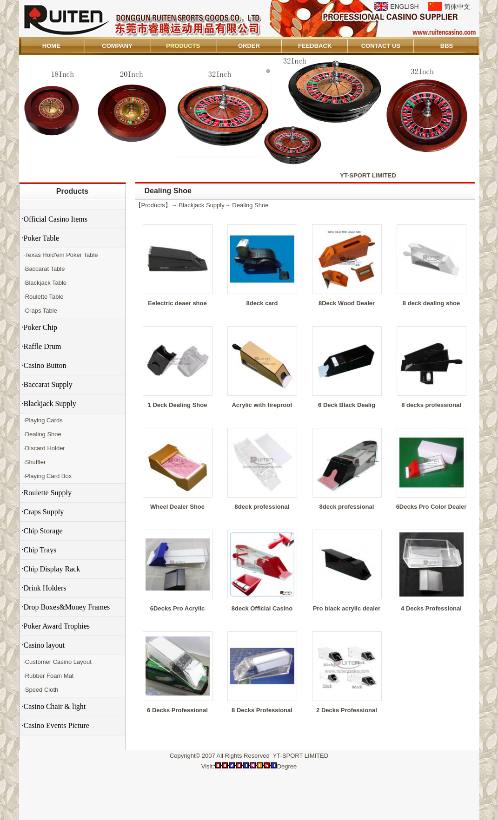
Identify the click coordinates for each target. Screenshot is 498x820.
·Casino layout (43, 645)
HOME (51, 45)
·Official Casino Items (54, 219)
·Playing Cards (42, 420)
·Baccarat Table (43, 268)
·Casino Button (44, 365)
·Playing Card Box (47, 475)
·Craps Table (39, 310)
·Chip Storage (42, 531)
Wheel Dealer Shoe (177, 506)
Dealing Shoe (250, 205)
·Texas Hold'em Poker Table (60, 254)
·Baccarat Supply (47, 384)
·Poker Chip (39, 327)
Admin (32, 811)
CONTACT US (380, 45)
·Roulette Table (43, 296)
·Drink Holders (44, 588)
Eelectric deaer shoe (177, 303)
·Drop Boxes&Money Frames (66, 607)
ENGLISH (404, 6)
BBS (446, 45)
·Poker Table (40, 238)
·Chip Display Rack (51, 569)
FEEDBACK (315, 45)
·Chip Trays (39, 550)
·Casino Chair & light (54, 706)
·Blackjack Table (44, 282)
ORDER (249, 45)
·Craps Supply (43, 512)
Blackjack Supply (201, 205)
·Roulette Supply (47, 493)
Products (72, 191)
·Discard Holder (43, 448)
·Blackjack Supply (49, 403)
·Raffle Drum (41, 346)
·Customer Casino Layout (57, 661)
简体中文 (457, 6)
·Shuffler (34, 462)
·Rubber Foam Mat (48, 675)
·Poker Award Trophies (56, 626)
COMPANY (117, 45)
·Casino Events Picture (55, 725)
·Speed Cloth (40, 689)
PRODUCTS (183, 45)
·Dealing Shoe (41, 434)
